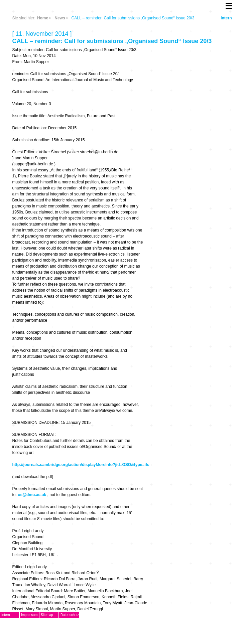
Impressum (29, 615)
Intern (226, 18)
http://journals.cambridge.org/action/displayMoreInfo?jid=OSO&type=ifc (80, 464)
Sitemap (47, 615)
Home (42, 18)
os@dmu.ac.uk (32, 494)
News (59, 18)
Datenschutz (69, 615)
